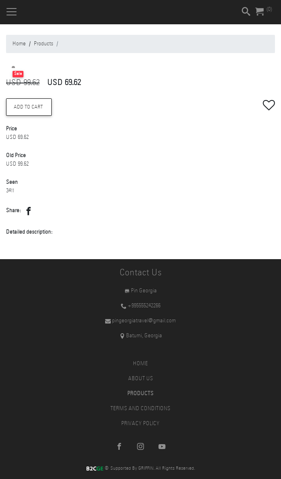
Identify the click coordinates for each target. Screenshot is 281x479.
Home (19, 44)
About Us (140, 379)
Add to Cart (29, 107)
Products (43, 44)
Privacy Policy (140, 424)
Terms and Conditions (140, 409)
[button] (28, 213)
